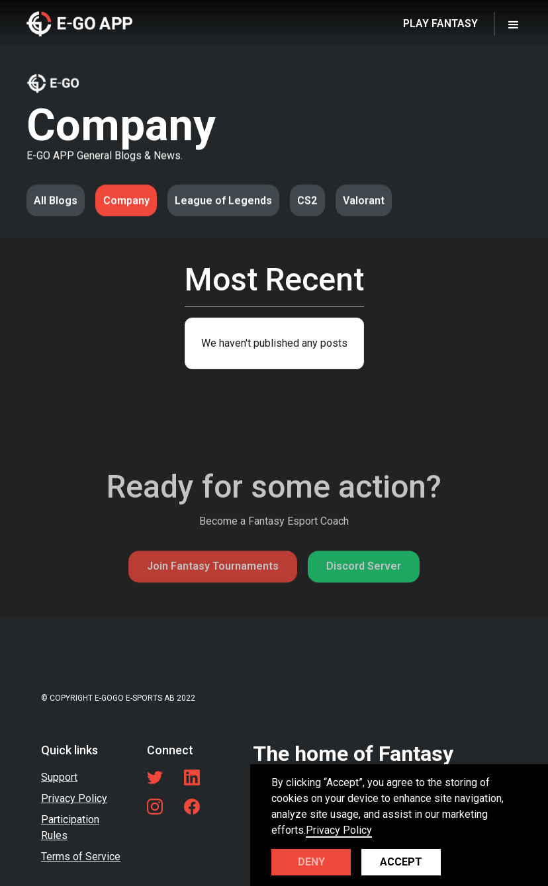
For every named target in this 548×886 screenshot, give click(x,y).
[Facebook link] (192, 807)
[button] (513, 24)
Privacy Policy (74, 798)
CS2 (307, 201)
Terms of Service (80, 856)
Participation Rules (70, 827)
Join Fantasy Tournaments (213, 596)
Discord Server (363, 596)
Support (59, 777)
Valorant (364, 201)
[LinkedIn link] (192, 777)
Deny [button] (311, 862)
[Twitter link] (155, 777)
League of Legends (223, 201)
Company (126, 201)
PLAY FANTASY (440, 23)
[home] (79, 23)
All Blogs (55, 201)
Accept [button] (401, 862)
